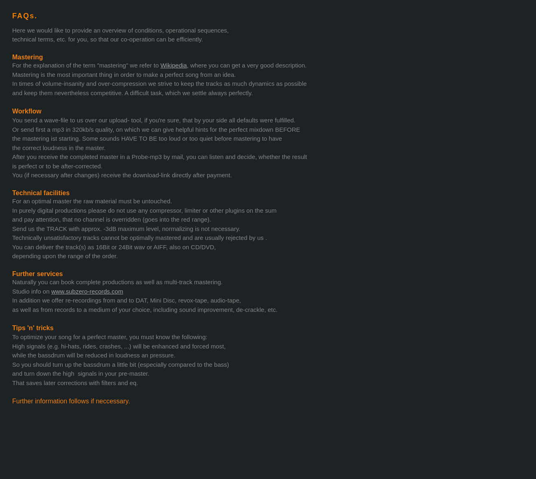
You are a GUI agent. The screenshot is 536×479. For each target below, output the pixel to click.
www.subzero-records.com (87, 291)
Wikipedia (173, 65)
